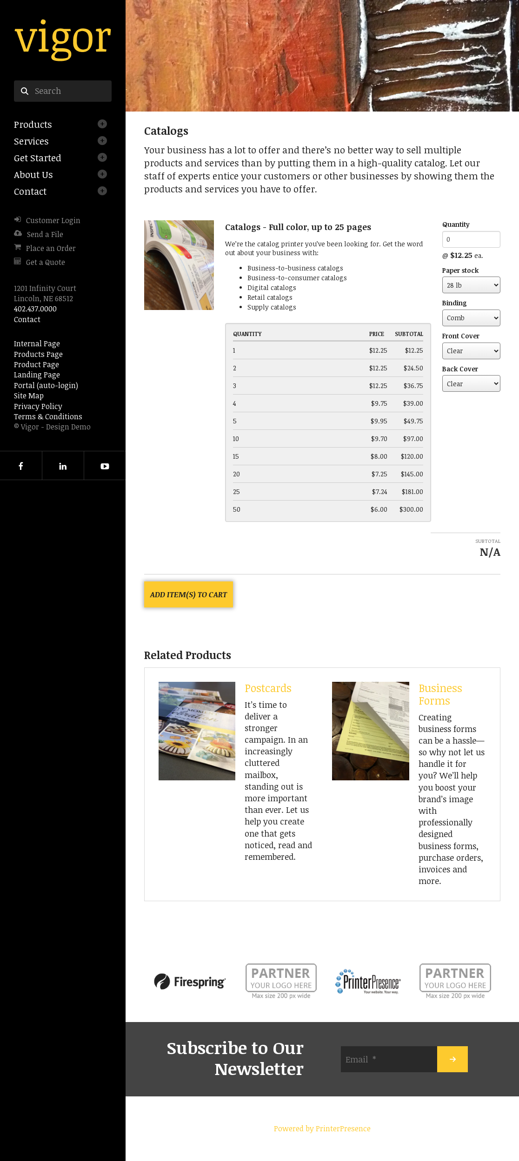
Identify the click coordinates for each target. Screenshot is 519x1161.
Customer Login (53, 220)
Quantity (456, 224)
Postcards (268, 687)
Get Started (37, 157)
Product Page (36, 364)
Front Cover (460, 335)
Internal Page (37, 343)
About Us (33, 174)
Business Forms (440, 694)
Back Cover (460, 368)
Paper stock (460, 270)
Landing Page (37, 374)
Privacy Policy (38, 406)
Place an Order (51, 248)
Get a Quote (45, 262)
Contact (30, 191)
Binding (454, 302)
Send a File (45, 234)
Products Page (38, 354)
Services (31, 140)
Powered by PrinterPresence (322, 1128)
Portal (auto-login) (46, 385)
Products (33, 124)
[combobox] (63, 91)
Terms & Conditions (48, 416)
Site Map (29, 395)
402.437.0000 (35, 308)
